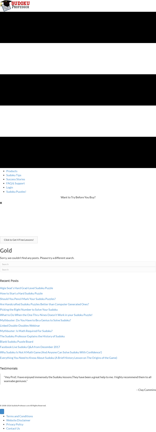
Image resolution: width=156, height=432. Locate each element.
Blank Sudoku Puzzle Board (16, 341)
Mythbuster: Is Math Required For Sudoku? (26, 331)
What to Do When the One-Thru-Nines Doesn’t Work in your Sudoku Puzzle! (46, 315)
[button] (19, 239)
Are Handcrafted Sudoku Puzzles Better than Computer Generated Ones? (44, 304)
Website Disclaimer (18, 420)
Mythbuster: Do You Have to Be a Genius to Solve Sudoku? (35, 320)
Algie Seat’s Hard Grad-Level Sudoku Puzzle (26, 288)
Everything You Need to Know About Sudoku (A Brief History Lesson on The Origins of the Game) (58, 357)
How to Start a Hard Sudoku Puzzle (21, 293)
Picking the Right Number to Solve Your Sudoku (29, 309)
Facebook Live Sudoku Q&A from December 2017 (30, 347)
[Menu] (2, 411)
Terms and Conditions (19, 416)
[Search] (78, 264)
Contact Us (13, 428)
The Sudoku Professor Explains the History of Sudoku (32, 336)
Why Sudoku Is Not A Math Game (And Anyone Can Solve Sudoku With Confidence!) (51, 352)
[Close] (1, 203)
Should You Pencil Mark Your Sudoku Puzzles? (28, 299)
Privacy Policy (14, 424)
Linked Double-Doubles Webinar (20, 325)
